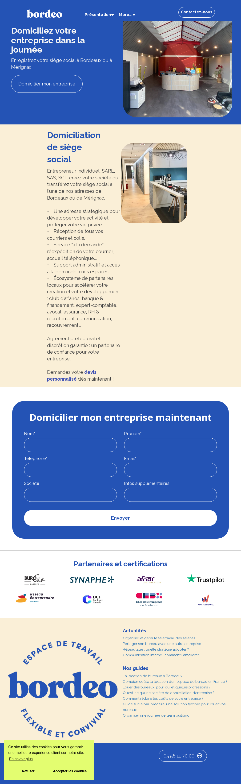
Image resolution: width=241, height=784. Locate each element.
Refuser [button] (28, 771)
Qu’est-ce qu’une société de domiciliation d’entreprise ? (168, 693)
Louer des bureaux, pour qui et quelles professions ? (166, 687)
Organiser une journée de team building (156, 715)
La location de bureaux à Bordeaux (152, 676)
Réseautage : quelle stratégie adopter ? (156, 649)
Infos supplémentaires (146, 483)
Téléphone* (36, 458)
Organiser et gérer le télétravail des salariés (159, 638)
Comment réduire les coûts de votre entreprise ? (163, 698)
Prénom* (133, 433)
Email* (130, 458)
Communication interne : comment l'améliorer (161, 655)
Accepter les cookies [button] (70, 771)
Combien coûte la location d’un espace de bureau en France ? (175, 682)
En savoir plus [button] (21, 759)
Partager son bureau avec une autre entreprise (162, 644)
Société (31, 483)
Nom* (29, 433)
